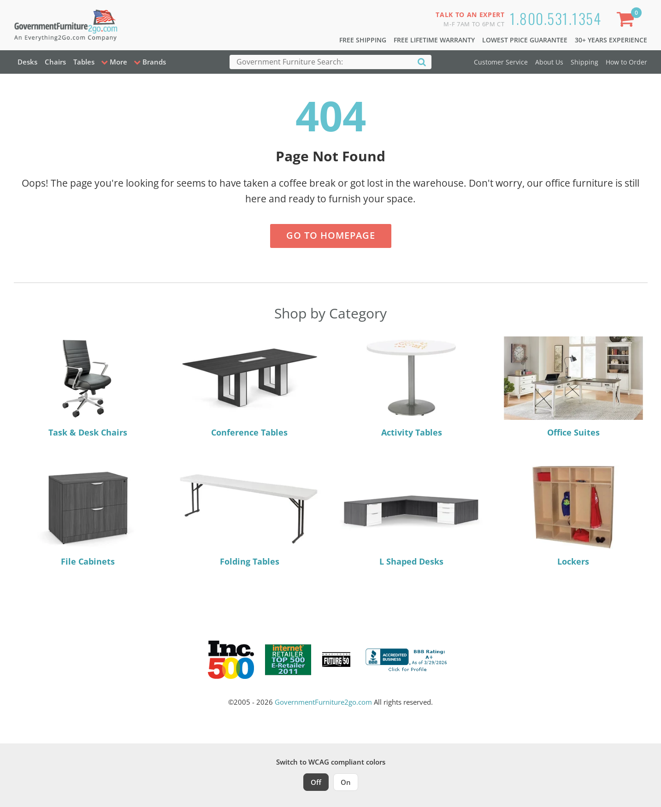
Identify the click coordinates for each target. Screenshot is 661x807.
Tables (83, 61)
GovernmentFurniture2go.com (323, 702)
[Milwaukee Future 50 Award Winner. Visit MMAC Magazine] (336, 659)
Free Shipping (362, 39)
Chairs (55, 61)
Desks (27, 61)
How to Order (626, 62)
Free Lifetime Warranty (434, 39)
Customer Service (501, 62)
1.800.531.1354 (555, 18)
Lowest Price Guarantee (524, 39)
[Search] (422, 61)
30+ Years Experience (611, 39)
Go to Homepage (330, 235)
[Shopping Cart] (627, 21)
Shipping (584, 62)
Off (316, 782)
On (346, 782)
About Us (549, 62)
